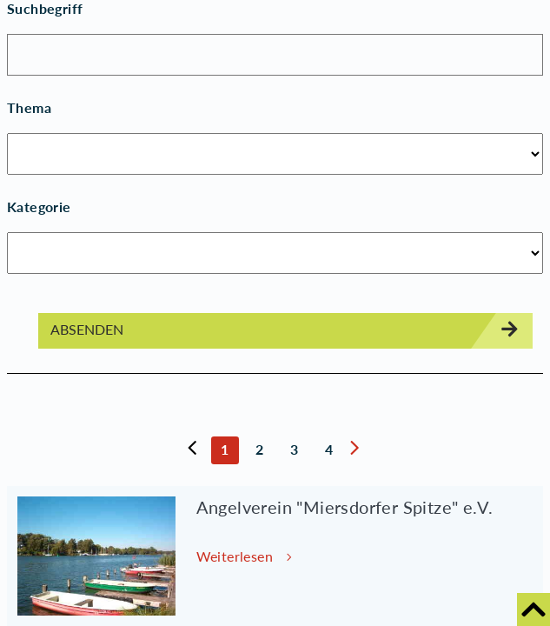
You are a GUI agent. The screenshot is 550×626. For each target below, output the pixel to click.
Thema (29, 107)
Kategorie (39, 206)
